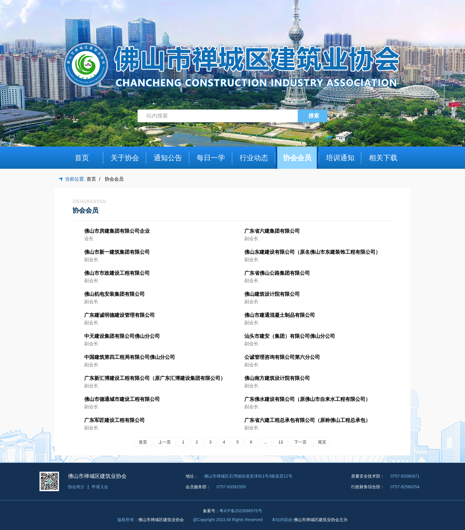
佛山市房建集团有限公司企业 (117, 231)
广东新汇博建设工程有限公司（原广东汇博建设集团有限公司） (154, 378)
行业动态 (254, 158)
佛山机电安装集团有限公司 (114, 294)
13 (280, 442)
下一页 (300, 442)
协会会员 (297, 158)
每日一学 (211, 158)
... (265, 442)
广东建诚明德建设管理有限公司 (119, 315)
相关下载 (383, 158)
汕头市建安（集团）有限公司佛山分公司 (289, 336)
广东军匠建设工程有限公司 (114, 420)
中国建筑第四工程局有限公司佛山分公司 (129, 357)
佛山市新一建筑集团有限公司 (117, 252)
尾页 (322, 442)
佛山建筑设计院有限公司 (272, 294)
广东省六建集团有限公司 (272, 231)
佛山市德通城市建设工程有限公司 (122, 399)
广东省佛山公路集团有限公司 (277, 273)
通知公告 (168, 158)
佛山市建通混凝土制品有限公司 (279, 315)
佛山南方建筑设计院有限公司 (277, 378)
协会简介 (76, 486)
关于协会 (125, 158)
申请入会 (100, 486)
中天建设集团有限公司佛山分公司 (122, 336)
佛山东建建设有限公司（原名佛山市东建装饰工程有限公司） (312, 252)
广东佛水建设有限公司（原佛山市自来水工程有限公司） (307, 399)
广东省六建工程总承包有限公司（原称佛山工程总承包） (307, 420)
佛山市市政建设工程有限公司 (117, 273)
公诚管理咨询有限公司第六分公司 (282, 357)
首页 (82, 158)
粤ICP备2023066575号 (240, 510)
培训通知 (340, 158)
